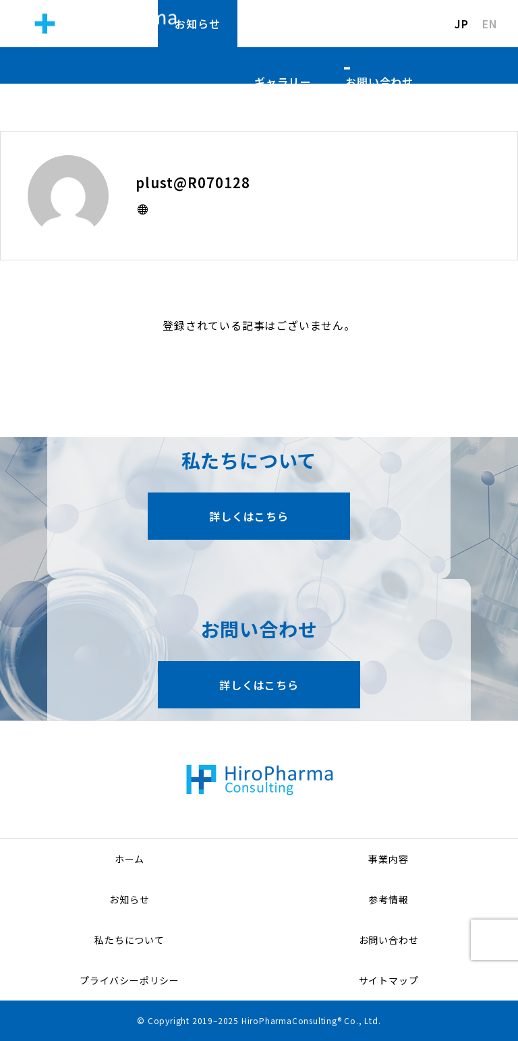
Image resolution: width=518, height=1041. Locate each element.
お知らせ (197, 24)
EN (490, 24)
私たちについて (373, 24)
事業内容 (388, 859)
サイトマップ (389, 980)
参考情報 (276, 24)
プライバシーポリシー (129, 980)
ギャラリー (282, 82)
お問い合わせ (379, 82)
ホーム (129, 859)
